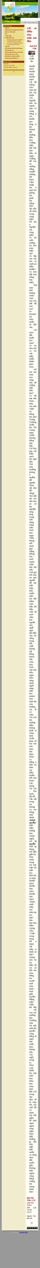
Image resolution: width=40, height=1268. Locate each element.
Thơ (6, 33)
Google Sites (23, 1232)
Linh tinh (7, 46)
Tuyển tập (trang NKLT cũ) (11, 58)
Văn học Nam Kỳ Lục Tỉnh (11, 54)
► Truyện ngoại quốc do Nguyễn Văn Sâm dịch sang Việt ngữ (15, 40)
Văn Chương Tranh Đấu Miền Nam (13, 48)
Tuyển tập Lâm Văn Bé (9, 65)
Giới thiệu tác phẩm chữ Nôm (12, 56)
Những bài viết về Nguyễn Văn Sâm (14, 30)
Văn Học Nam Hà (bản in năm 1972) (14, 52)
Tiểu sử (7, 28)
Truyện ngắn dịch (9, 37)
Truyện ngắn (8, 35)
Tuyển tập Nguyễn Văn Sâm (11, 17)
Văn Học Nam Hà (9, 50)
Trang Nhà (6, 63)
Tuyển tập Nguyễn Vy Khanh (10, 67)
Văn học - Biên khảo (10, 32)
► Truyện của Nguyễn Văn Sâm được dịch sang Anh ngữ (14, 43)
